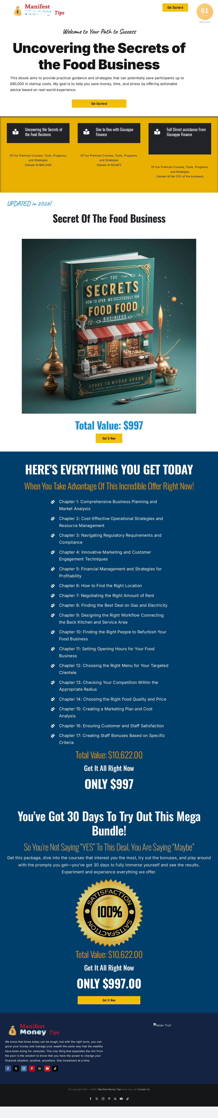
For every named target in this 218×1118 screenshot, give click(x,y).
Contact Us (144, 1107)
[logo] (39, 4)
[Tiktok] (55, 1068)
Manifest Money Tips (110, 1107)
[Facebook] (8, 1068)
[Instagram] (24, 1068)
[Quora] (39, 1068)
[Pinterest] (32, 1068)
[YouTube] (47, 1068)
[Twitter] (16, 1068)
